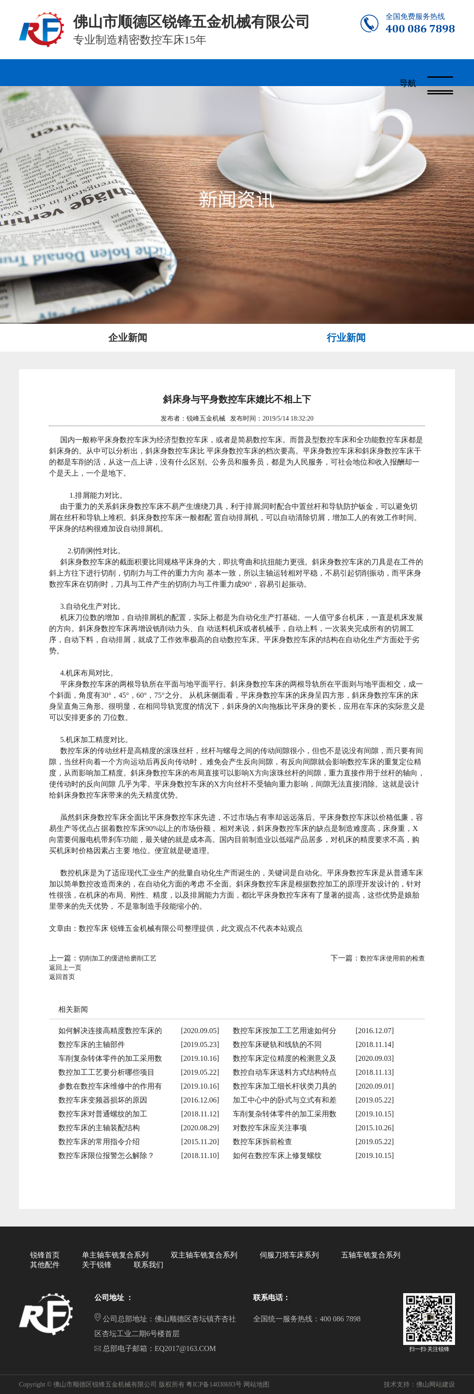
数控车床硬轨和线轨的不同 (277, 1044)
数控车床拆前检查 (262, 1141)
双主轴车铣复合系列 (204, 1254)
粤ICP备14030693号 (214, 1384)
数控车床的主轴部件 (91, 1044)
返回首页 (62, 976)
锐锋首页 (45, 1254)
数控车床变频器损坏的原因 (102, 1099)
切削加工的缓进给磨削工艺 (117, 957)
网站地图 (256, 1384)
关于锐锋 (97, 1264)
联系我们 (148, 1264)
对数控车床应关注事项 (270, 1127)
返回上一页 (65, 967)
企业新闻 (127, 337)
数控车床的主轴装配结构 (99, 1127)
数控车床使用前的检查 (392, 957)
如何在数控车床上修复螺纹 (277, 1155)
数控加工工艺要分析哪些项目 (106, 1072)
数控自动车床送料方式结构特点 (285, 1072)
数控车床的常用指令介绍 (99, 1141)
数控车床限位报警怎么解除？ (106, 1155)
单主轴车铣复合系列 (115, 1254)
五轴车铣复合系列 (370, 1254)
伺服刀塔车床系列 (289, 1254)
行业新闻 (346, 337)
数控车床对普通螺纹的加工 (102, 1113)
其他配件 (45, 1264)
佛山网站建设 (435, 1384)
